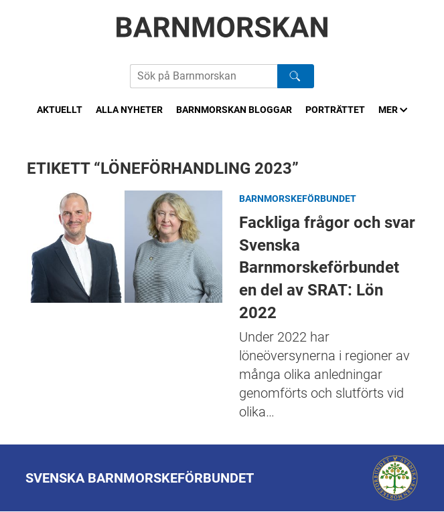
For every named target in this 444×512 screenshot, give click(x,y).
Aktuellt (59, 109)
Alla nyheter (129, 109)
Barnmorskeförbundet (297, 198)
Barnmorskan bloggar (234, 109)
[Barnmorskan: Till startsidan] (222, 27)
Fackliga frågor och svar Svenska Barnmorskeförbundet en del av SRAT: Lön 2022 (124, 246)
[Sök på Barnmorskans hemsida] (203, 76)
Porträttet (335, 109)
